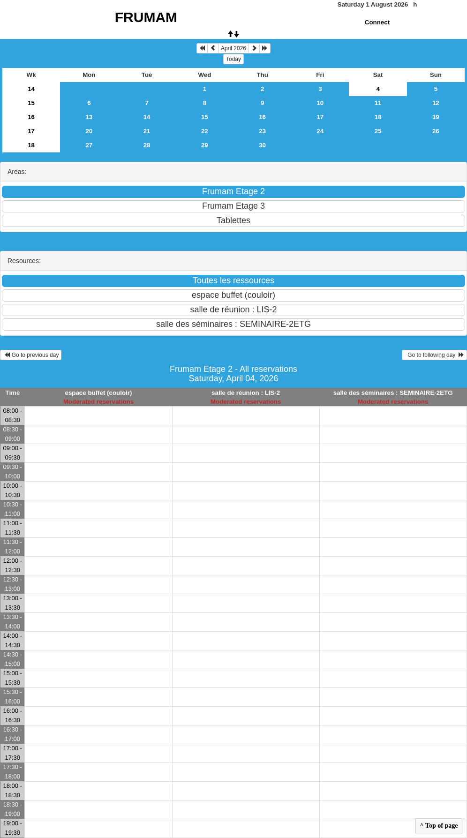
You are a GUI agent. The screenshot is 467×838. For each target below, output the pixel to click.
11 (378, 102)
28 (147, 145)
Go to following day (434, 355)
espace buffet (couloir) (98, 392)
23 (262, 131)
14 (31, 88)
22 (204, 131)
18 (378, 117)
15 (31, 102)
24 (320, 131)
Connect (377, 22)
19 (435, 117)
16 (31, 117)
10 (320, 102)
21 (147, 131)
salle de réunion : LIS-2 (245, 392)
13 (88, 117)
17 (320, 117)
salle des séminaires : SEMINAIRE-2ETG (393, 392)
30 (262, 145)
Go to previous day (31, 355)
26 (435, 131)
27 (88, 145)
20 (88, 131)
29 (204, 145)
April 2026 (233, 48)
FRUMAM (146, 17)
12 (435, 102)
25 (378, 131)
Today (233, 59)
